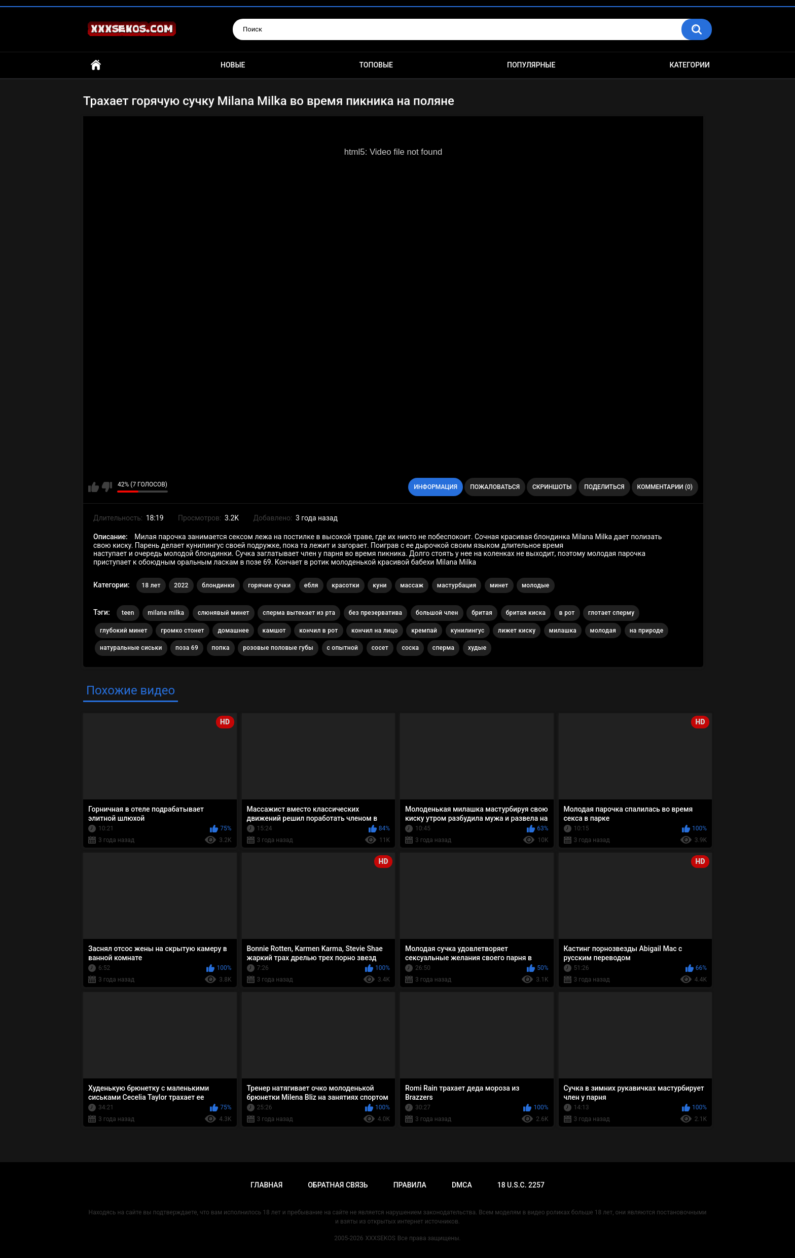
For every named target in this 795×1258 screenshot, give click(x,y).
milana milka (166, 612)
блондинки (218, 585)
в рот (567, 612)
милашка (562, 630)
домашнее (233, 630)
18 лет (151, 585)
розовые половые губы (278, 647)
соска (410, 647)
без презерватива (376, 612)
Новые (233, 65)
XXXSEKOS (380, 1238)
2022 (181, 585)
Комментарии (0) (665, 487)
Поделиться (604, 487)
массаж (411, 585)
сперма (443, 647)
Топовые (376, 65)
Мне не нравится (106, 487)
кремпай (424, 630)
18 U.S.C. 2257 (521, 1185)
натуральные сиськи (131, 647)
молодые (536, 585)
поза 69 (186, 647)
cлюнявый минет (223, 612)
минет (499, 585)
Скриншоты (551, 487)
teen (128, 612)
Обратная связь (338, 1185)
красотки (345, 585)
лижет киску (516, 630)
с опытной (342, 647)
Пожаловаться (495, 487)
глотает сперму (611, 612)
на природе (647, 630)
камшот (274, 630)
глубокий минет (124, 630)
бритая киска (526, 612)
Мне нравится (93, 487)
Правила (409, 1185)
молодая (603, 630)
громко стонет (182, 630)
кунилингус (468, 630)
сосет (380, 647)
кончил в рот (318, 630)
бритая (482, 612)
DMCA (462, 1185)
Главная (96, 65)
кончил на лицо (374, 630)
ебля (311, 585)
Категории (689, 65)
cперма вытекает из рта (299, 612)
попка (221, 647)
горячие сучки (269, 585)
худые (477, 647)
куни (379, 585)
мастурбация (457, 585)
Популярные (531, 65)
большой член (437, 612)
